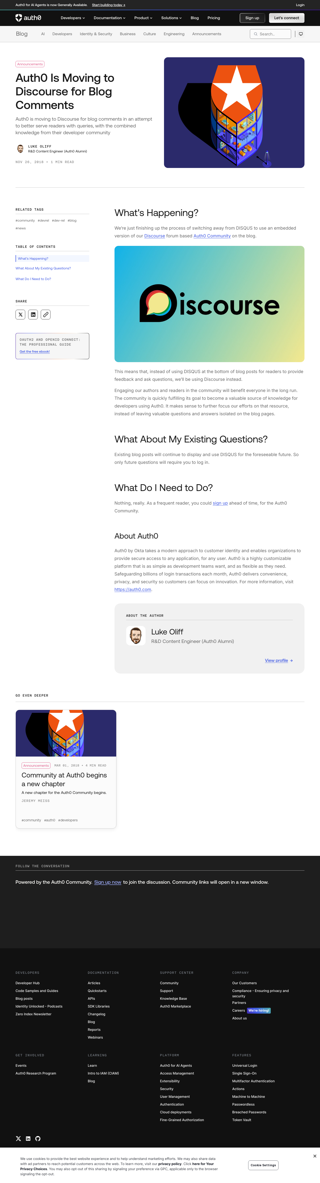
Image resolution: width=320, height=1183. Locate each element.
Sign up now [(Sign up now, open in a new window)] (107, 882)
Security (167, 1089)
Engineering (174, 34)
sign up (220, 503)
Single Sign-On (244, 1073)
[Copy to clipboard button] (45, 314)
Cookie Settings (263, 1165)
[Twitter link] (18, 1138)
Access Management (177, 1073)
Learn (92, 1066)
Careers (251, 1011)
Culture (149, 34)
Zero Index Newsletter (33, 1014)
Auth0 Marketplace (175, 1006)
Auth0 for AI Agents (176, 1066)
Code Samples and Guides (37, 991)
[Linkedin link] (28, 1138)
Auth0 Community (212, 236)
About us (239, 1018)
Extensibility (170, 1081)
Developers (62, 34)
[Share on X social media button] (20, 314)
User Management (175, 1097)
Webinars (95, 1037)
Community (169, 983)
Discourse (154, 236)
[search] (270, 34)
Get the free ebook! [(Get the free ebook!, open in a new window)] (35, 351)
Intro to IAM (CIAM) (103, 1073)
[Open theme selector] (300, 34)
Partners (239, 1003)
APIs (91, 999)
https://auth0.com (133, 589)
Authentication (172, 1104)
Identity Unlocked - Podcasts (39, 1006)
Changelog (96, 1014)
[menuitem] (73, 18)
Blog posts (24, 999)
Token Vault (241, 1120)
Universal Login (244, 1066)
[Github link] (38, 1138)
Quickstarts (97, 991)
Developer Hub (28, 983)
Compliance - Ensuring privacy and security (260, 993)
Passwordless (243, 1104)
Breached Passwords (249, 1112)
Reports (94, 1030)
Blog (22, 34)
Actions (238, 1089)
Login (300, 5)
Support (166, 991)
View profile (276, 660)
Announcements (207, 34)
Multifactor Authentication (253, 1081)
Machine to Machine (248, 1097)
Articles (94, 983)
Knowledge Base (173, 999)
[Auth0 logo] (28, 18)
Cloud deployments (176, 1112)
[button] (252, 18)
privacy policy (170, 1164)
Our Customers (244, 983)
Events (21, 1066)
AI (43, 34)
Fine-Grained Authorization (182, 1120)
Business (128, 34)
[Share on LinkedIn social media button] (33, 314)
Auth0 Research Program (36, 1073)
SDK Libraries (99, 1006)
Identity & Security (96, 34)
